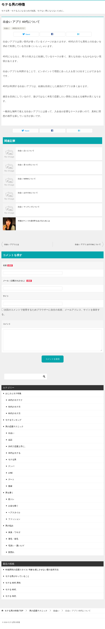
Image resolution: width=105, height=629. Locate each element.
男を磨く (9, 492)
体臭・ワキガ (14, 532)
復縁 (10, 486)
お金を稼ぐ (13, 506)
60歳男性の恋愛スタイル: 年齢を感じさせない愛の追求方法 (32, 569)
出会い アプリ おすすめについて (88, 244)
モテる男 (12, 459)
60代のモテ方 (14, 413)
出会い (6, 28)
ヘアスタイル (14, 512)
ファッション (14, 519)
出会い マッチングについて (29, 207)
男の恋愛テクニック (14, 426)
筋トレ (11, 499)
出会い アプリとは (11, 244)
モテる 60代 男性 (13, 583)
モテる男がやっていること (17, 576)
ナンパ (11, 466)
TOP (14, 611)
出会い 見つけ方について (28, 165)
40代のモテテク (19, 28)
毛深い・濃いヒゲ (16, 545)
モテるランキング (13, 420)
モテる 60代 (10, 589)
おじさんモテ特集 (13, 393)
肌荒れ (11, 552)
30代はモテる (14, 453)
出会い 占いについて (26, 151)
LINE (10, 473)
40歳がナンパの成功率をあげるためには (34, 221)
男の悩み (9, 526)
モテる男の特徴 (13, 4)
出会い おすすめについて (28, 193)
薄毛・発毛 (13, 539)
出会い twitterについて (27, 179)
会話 (10, 440)
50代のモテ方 (14, 407)
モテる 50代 (10, 596)
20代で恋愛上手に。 (17, 446)
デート (11, 479)
